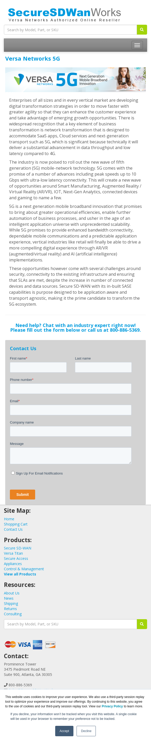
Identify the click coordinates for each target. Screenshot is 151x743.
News (9, 598)
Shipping (11, 603)
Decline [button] (86, 731)
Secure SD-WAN (17, 548)
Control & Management (24, 568)
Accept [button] (64, 731)
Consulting (13, 613)
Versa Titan (13, 553)
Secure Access (16, 558)
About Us (12, 593)
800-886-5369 (125, 330)
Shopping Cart (16, 524)
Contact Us (13, 529)
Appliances (13, 563)
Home (9, 518)
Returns (10, 608)
